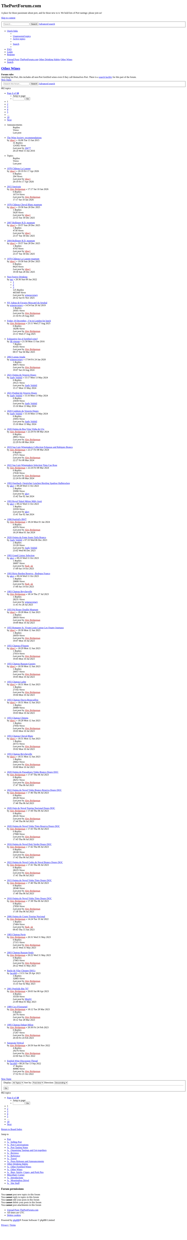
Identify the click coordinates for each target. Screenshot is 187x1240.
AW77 (28, 148)
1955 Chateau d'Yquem (18, 645)
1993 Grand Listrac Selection (20, 555)
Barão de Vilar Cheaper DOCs (21, 970)
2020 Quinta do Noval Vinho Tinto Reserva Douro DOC (33, 826)
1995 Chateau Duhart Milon (20, 1025)
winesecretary (31, 295)
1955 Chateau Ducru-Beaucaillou (22, 700)
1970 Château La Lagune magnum (23, 259)
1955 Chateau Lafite (16, 682)
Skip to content (8, 18)
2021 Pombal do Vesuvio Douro (22, 393)
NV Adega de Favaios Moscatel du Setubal (27, 302)
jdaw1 (13, 140)
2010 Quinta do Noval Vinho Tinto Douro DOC (29, 898)
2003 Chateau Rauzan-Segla (20, 952)
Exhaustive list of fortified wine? (22, 339)
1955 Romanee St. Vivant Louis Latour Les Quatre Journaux (35, 627)
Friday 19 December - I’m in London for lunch (29, 321)
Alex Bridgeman (17, 189)
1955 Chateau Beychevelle (19, 754)
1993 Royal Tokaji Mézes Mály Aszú (24, 501)
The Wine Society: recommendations (24, 137)
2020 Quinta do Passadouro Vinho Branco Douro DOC (32, 772)
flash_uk (29, 566)
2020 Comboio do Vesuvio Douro (23, 411)
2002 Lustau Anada (16, 357)
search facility (105, 77)
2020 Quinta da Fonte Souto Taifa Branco (26, 537)
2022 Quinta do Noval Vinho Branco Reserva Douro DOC (34, 790)
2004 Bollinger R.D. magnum (21, 240)
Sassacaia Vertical (15, 1043)
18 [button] (8, 117)
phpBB (16, 1220)
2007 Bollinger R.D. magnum (21, 222)
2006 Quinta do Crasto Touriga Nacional (26, 916)
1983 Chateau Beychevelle (19, 591)
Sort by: (34, 1082)
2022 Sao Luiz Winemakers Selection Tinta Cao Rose (32, 465)
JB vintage (15, 341)
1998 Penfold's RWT (17, 519)
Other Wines (10, 68)
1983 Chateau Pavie (16, 934)
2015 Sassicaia (14, 186)
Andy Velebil (16, 377)
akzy (12, 486)
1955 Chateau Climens (17, 718)
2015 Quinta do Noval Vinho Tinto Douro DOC (29, 880)
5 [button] (7, 112)
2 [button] (7, 104)
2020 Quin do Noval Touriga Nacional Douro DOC (31, 808)
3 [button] (7, 107)
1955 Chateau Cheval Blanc (20, 736)
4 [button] (7, 109)
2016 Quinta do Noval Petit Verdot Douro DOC (29, 844)
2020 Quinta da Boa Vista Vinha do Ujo (25, 429)
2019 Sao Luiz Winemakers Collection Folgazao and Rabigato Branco (40, 447)
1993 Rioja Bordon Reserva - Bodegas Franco (28, 573)
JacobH (13, 973)
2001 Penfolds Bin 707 (17, 988)
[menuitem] (22, 36)
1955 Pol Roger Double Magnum (22, 609)
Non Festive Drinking (17, 277)
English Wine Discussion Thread (22, 1061)
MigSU (28, 999)
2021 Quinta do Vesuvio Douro (21, 375)
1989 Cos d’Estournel (17, 1006)
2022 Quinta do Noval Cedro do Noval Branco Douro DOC (35, 862)
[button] (13, 93)
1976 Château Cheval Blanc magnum (24, 204)
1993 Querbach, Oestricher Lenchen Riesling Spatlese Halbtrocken (38, 483)
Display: (14, 1082)
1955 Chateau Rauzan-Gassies (21, 664)
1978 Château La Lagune (19, 168)
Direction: (56, 1082)
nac (11, 279)
